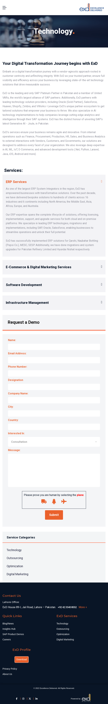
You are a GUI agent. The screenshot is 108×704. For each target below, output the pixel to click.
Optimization (15, 566)
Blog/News (8, 623)
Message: (54, 469)
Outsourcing (15, 558)
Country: (54, 424)
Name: (54, 345)
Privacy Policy (9, 668)
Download (21, 659)
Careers (6, 639)
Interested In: (54, 440)
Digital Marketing (17, 574)
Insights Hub (9, 629)
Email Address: (54, 358)
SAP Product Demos (13, 634)
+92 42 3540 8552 (67, 607)
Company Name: (54, 398)
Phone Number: (54, 371)
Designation (54, 384)
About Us (7, 674)
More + (83, 607)
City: (54, 411)
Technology (14, 550)
